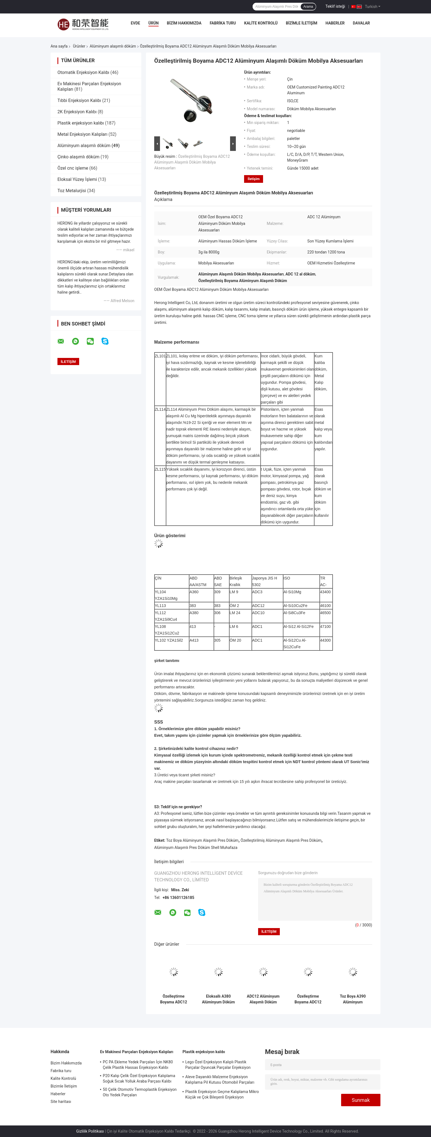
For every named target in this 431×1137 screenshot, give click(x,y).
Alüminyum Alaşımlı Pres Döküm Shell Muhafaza (195, 847)
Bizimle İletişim (301, 23)
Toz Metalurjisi (71, 190)
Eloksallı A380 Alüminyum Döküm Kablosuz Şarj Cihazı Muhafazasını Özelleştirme (218, 999)
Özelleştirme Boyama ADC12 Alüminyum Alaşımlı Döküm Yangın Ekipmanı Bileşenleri (173, 999)
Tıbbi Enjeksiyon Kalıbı (79, 100)
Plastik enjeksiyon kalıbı (80, 123)
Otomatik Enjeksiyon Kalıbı (83, 72)
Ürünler (79, 46)
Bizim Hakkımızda (184, 23)
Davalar (361, 23)
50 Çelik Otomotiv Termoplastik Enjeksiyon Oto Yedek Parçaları (140, 1092)
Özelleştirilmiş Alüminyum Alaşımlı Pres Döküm (281, 840)
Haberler (335, 23)
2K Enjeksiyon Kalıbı (76, 111)
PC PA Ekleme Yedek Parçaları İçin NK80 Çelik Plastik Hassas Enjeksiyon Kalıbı (138, 1065)
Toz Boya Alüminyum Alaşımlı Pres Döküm (202, 840)
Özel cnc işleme (72, 168)
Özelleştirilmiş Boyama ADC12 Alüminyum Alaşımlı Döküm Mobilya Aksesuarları (192, 162)
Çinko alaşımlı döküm (78, 156)
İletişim (253, 179)
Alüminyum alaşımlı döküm (113, 46)
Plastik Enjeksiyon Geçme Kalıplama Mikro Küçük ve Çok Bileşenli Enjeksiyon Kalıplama (222, 1095)
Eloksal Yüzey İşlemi (77, 179)
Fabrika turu (223, 23)
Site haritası (61, 1101)
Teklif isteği (335, 6)
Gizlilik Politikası (90, 1131)
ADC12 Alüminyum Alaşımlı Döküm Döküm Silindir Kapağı (263, 999)
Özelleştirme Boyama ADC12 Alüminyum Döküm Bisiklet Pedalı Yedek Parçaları (308, 999)
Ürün (153, 23)
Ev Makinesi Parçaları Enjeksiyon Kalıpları (136, 1052)
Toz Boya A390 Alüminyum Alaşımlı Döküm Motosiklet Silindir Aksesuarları (353, 999)
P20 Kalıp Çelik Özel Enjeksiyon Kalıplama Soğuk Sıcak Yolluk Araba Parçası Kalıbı (139, 1078)
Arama (308, 7)
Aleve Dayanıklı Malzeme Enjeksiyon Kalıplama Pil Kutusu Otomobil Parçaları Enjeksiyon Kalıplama (219, 1080)
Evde (135, 23)
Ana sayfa (59, 46)
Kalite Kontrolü (261, 23)
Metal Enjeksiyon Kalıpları (82, 134)
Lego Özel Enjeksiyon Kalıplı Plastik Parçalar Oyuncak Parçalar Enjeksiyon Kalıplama (218, 1065)
